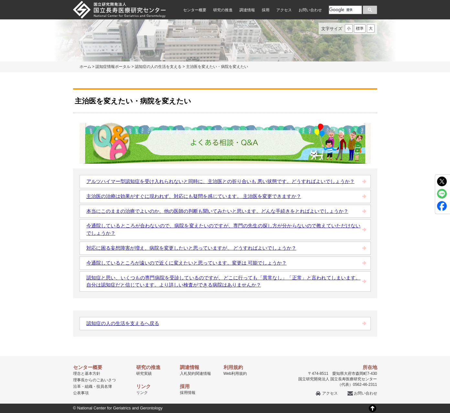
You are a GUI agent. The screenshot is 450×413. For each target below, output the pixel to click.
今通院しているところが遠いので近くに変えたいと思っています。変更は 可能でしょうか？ (186, 263)
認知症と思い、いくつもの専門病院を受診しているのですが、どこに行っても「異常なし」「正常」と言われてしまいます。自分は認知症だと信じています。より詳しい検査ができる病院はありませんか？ (223, 281)
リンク (142, 392)
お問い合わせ (310, 10)
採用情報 (187, 392)
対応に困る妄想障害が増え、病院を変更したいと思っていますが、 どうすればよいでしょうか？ (191, 248)
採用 (265, 10)
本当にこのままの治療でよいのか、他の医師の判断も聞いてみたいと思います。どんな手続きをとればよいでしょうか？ (217, 211)
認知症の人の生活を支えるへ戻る (122, 323)
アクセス (284, 10)
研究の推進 (223, 10)
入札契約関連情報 (195, 373)
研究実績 (144, 373)
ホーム (85, 66)
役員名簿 (104, 386)
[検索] (344, 10)
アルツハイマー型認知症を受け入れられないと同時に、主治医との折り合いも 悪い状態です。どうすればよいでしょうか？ (220, 181)
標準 (360, 28)
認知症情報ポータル (112, 66)
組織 (89, 386)
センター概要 (194, 10)
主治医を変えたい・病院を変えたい (217, 66)
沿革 (77, 386)
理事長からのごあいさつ (94, 380)
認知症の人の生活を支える (158, 66)
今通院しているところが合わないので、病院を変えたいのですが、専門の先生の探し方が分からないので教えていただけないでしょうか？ (223, 229)
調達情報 (247, 10)
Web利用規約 (235, 373)
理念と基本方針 (86, 373)
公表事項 (81, 393)
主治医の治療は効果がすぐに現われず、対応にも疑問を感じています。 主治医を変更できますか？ (193, 196)
